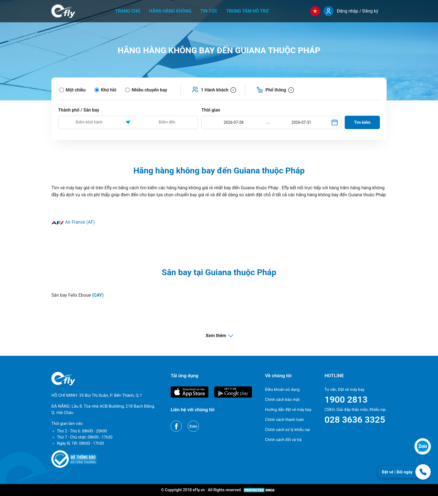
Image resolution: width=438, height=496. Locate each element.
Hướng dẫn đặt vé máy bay (288, 409)
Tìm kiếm (362, 122)
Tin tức (208, 11)
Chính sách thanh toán (284, 419)
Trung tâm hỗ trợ (247, 11)
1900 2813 (346, 399)
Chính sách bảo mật (282, 399)
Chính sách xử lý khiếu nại (287, 429)
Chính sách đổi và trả (283, 439)
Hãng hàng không (170, 11)
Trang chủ (127, 11)
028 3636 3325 (355, 419)
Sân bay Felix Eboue (77, 295)
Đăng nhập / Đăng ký (357, 11)
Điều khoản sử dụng (282, 389)
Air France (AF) (73, 222)
